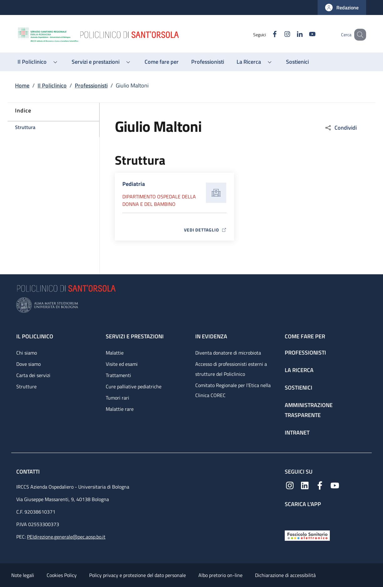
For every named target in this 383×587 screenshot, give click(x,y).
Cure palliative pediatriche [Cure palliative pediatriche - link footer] (133, 386)
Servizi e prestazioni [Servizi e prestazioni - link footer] (135, 336)
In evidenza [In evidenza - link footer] (211, 336)
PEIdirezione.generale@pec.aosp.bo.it (66, 536)
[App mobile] (290, 517)
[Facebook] (267, 34)
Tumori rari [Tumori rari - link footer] (117, 397)
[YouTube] (304, 34)
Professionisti (91, 85)
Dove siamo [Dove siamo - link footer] (28, 364)
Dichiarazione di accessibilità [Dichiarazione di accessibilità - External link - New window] (285, 575)
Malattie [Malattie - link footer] (115, 352)
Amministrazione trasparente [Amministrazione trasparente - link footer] (309, 410)
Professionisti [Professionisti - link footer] (305, 352)
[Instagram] (279, 34)
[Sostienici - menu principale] (297, 61)
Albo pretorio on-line (220, 575)
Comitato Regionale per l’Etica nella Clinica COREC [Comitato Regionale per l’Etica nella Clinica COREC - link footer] (233, 390)
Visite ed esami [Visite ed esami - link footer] (122, 364)
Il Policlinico (52, 85)
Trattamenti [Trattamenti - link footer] (118, 375)
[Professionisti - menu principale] (207, 61)
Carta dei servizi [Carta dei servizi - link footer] (33, 375)
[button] (342, 7)
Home (22, 85)
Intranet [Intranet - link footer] (297, 432)
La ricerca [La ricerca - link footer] (299, 370)
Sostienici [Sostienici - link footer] (298, 387)
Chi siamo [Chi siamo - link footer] (26, 352)
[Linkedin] (292, 34)
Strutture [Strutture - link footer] (26, 386)
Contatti (28, 471)
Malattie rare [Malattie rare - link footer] (120, 409)
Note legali (22, 575)
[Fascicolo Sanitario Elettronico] (307, 535)
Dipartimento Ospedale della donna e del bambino (159, 200)
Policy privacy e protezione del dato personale (137, 575)
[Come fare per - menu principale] (161, 61)
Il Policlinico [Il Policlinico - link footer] (34, 336)
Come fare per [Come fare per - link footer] (305, 336)
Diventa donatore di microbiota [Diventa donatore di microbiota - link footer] (228, 352)
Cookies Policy (62, 575)
